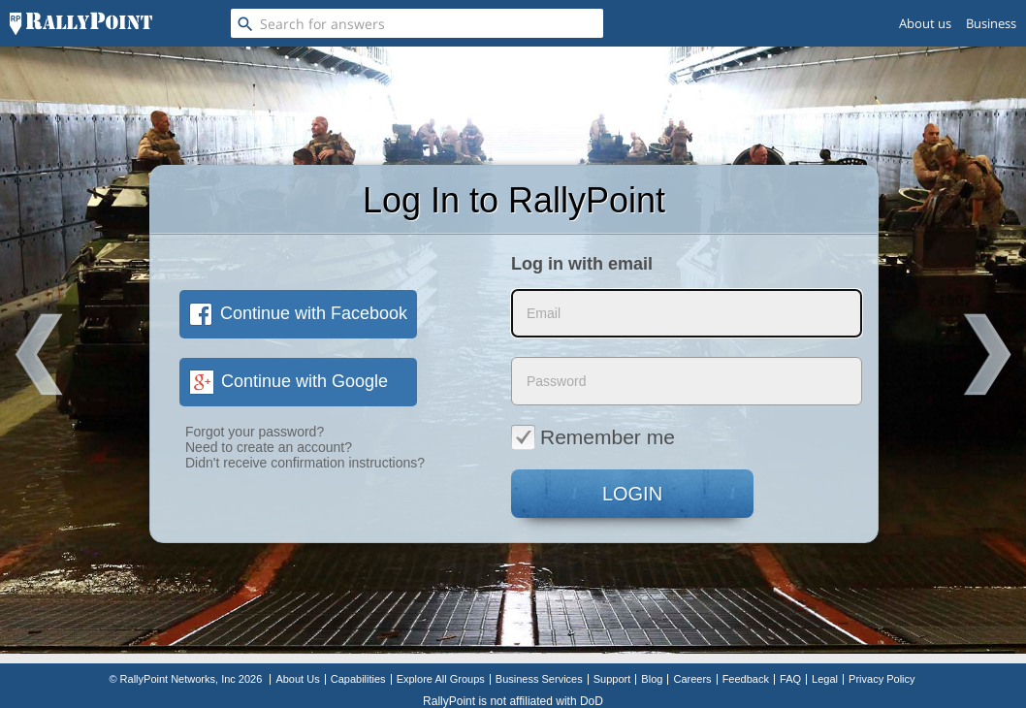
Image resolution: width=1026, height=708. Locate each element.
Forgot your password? (254, 431)
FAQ (790, 679)
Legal (825, 679)
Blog (651, 679)
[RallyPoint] (81, 23)
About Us (297, 679)
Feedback (745, 679)
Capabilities (358, 679)
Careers (692, 679)
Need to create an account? (268, 447)
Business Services (539, 679)
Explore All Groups (441, 679)
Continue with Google (288, 381)
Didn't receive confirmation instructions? (305, 462)
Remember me (593, 436)
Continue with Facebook (298, 313)
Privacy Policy (881, 679)
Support (612, 679)
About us (925, 23)
